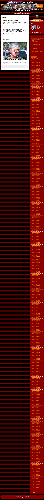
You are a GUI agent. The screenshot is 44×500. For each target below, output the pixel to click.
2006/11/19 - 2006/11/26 (36, 240)
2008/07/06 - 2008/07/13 (36, 364)
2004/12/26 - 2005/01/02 (36, 100)
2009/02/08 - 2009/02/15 (36, 406)
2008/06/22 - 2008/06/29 (36, 361)
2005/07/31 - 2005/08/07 (36, 143)
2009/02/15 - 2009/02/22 (36, 407)
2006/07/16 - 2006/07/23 (36, 214)
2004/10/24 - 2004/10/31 (36, 88)
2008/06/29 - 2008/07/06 (36, 362)
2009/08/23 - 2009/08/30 (36, 446)
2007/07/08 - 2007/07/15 (36, 288)
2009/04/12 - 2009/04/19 (36, 419)
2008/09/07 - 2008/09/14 (36, 377)
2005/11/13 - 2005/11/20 (36, 165)
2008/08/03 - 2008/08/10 (36, 369)
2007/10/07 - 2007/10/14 (36, 307)
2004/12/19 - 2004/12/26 (36, 98)
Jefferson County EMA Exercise (37, 51)
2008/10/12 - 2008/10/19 (36, 384)
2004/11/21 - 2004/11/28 (36, 94)
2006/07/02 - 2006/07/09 (36, 211)
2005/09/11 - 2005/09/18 (36, 152)
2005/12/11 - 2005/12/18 (36, 171)
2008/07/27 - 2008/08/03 (36, 368)
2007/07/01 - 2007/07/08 (36, 287)
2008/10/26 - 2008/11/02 (36, 387)
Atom (34, 492)
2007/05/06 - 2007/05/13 (36, 275)
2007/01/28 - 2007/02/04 (36, 255)
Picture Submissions (34, 58)
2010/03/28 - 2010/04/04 (36, 484)
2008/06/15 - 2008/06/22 (36, 359)
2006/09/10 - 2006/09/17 (36, 226)
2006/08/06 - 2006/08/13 (36, 219)
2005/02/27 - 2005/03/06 (36, 111)
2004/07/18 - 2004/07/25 (36, 68)
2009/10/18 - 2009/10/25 (36, 455)
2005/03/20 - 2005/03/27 (36, 116)
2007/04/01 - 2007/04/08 (36, 268)
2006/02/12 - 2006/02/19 (36, 184)
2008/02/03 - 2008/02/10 (36, 332)
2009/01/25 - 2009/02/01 (36, 403)
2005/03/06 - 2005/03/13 (36, 113)
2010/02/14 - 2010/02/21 (36, 475)
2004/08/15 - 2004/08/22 (36, 74)
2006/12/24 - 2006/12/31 (36, 248)
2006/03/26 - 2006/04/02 (36, 191)
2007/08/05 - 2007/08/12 (36, 294)
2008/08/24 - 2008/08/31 (36, 374)
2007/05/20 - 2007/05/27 (36, 278)
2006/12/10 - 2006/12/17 (36, 245)
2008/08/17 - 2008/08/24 (36, 372)
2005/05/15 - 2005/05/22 (36, 127)
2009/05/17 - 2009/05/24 (36, 426)
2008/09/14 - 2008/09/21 (36, 378)
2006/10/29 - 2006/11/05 (36, 236)
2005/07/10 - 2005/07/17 (36, 139)
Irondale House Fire (35, 41)
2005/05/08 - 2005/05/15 (36, 126)
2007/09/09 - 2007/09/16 (36, 301)
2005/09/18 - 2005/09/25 (36, 153)
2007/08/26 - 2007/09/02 (36, 298)
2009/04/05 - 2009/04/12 (36, 417)
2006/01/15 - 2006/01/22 (36, 178)
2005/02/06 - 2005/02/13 (36, 107)
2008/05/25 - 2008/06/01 (36, 355)
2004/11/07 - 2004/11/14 (36, 91)
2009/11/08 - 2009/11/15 (36, 459)
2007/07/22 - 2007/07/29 (36, 291)
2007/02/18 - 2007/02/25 (36, 259)
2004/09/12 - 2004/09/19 (36, 79)
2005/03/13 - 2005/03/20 (36, 114)
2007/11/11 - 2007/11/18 (36, 314)
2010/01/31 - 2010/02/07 (36, 474)
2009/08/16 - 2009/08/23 (36, 445)
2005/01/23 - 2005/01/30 (36, 104)
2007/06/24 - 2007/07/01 (36, 285)
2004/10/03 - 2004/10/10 (36, 84)
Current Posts (34, 488)
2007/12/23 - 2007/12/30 (36, 323)
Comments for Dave (34, 56)
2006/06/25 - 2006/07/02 (36, 210)
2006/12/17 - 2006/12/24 (36, 246)
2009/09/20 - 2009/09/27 (36, 449)
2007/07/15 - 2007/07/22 (36, 290)
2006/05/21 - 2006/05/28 (36, 203)
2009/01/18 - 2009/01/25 (36, 401)
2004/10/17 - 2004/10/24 (36, 87)
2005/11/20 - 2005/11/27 (36, 166)
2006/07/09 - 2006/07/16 (36, 213)
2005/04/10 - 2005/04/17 (36, 120)
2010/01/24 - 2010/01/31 (36, 472)
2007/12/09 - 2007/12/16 (36, 320)
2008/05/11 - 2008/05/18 (36, 352)
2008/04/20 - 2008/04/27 (36, 348)
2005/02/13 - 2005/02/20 (36, 108)
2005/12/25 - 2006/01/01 (36, 174)
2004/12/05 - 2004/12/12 (36, 97)
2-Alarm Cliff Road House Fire (36, 52)
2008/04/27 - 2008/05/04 (36, 349)
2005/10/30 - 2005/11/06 (36, 162)
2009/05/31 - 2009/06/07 (36, 429)
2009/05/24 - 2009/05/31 (36, 427)
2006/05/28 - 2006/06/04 (36, 204)
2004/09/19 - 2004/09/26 (36, 81)
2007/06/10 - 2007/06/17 (36, 282)
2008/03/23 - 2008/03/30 (36, 342)
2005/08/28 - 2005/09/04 (36, 149)
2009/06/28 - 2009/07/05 (36, 435)
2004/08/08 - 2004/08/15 (36, 72)
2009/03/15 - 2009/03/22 (36, 413)
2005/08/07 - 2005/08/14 (36, 145)
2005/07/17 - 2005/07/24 (36, 140)
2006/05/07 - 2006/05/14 (36, 200)
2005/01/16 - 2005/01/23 (36, 103)
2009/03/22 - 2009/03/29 (36, 414)
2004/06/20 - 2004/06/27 (36, 62)
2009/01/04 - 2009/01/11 (36, 398)
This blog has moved (35, 37)
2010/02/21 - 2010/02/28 (36, 477)
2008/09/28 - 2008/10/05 (36, 381)
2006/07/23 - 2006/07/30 (36, 216)
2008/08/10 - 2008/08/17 (36, 371)
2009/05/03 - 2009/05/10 (36, 423)
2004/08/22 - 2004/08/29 (36, 75)
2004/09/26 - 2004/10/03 (36, 82)
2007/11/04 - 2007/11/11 (36, 313)
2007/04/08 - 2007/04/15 (36, 269)
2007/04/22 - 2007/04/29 (36, 272)
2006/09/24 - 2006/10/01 (36, 229)
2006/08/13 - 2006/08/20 (36, 220)
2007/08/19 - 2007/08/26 (36, 297)
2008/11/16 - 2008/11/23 (36, 391)
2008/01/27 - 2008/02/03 (36, 330)
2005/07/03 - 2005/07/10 (36, 137)
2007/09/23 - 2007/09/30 (36, 304)
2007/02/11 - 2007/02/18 (36, 258)
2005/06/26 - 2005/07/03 (36, 136)
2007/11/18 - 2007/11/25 (36, 316)
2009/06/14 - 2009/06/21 (36, 432)
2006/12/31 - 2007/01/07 (36, 249)
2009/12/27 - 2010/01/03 (36, 468)
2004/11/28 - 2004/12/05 (36, 95)
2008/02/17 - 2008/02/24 (36, 335)
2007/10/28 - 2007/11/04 (36, 311)
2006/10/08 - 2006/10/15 (36, 232)
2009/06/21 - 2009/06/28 (36, 433)
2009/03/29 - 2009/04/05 (36, 416)
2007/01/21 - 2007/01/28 (36, 253)
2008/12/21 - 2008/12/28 (36, 397)
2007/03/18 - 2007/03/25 (36, 265)
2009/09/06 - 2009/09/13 (36, 448)
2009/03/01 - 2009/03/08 (36, 410)
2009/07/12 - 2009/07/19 (36, 438)
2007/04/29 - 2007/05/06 (36, 274)
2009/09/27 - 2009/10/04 (36, 451)
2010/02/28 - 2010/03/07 (36, 478)
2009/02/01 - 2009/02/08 (36, 404)
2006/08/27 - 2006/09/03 (36, 223)
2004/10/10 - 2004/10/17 (36, 85)
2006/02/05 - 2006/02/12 (36, 182)
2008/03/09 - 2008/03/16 (36, 339)
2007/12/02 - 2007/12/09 (36, 319)
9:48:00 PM (13, 65)
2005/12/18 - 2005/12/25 (36, 172)
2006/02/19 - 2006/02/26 (36, 185)
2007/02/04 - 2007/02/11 (36, 256)
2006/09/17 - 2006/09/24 (36, 227)
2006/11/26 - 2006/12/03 (36, 242)
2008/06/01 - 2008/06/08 (36, 356)
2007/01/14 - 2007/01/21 (36, 252)
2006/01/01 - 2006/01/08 (36, 175)
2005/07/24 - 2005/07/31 (36, 142)
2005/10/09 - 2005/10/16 (36, 158)
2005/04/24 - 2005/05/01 (36, 123)
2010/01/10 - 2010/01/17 (36, 471)
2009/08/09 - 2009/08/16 (36, 443)
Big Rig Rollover (34, 48)
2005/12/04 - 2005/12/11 (36, 169)
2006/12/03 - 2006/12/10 (36, 243)
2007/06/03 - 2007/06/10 (36, 281)
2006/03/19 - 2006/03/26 (36, 190)
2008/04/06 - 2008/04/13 (36, 345)
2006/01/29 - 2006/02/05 (36, 181)
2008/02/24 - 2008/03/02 (36, 336)
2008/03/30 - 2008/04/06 (36, 343)
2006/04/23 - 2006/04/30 (36, 197)
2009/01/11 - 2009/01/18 (36, 400)
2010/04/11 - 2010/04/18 (36, 487)
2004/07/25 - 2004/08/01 (36, 69)
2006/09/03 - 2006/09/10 (36, 224)
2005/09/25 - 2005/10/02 (36, 155)
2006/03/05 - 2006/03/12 (36, 187)
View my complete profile (36, 32)
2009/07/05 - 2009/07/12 (36, 436)
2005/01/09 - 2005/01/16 (36, 101)
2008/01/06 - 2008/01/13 (36, 326)
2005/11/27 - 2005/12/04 (36, 168)
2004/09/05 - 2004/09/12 (36, 78)
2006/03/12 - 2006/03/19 (36, 188)
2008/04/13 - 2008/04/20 (36, 346)
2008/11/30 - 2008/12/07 (36, 394)
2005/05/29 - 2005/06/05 (36, 130)
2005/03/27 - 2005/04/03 (36, 117)
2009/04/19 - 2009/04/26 (36, 420)
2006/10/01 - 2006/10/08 (36, 230)
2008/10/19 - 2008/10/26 (36, 385)
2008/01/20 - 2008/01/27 (36, 329)
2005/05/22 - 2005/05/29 (36, 129)
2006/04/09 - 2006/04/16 (36, 194)
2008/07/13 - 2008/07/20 (36, 365)
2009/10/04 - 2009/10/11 (36, 452)
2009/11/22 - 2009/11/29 (36, 461)
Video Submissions (34, 57)
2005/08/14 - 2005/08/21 (36, 146)
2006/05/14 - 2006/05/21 (36, 201)
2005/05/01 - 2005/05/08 (36, 124)
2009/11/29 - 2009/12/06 (36, 462)
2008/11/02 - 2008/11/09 (36, 388)
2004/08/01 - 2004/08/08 (36, 71)
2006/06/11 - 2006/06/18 (36, 207)
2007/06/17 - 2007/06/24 (36, 284)
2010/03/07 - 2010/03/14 (36, 480)
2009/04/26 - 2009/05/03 (36, 422)
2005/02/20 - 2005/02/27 (36, 110)
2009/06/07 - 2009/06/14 (36, 430)
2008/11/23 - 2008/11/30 (36, 393)
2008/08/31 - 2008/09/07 (36, 375)
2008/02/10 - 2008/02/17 (36, 333)
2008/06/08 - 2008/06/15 (36, 358)
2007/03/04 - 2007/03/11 (36, 262)
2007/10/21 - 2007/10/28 (36, 310)
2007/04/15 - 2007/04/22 (36, 271)
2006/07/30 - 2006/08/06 (36, 217)
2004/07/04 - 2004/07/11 (36, 65)
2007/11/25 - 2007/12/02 (36, 317)
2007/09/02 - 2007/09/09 (36, 300)
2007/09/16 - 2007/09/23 (36, 303)
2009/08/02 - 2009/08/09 (36, 442)
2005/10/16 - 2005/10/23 (36, 159)
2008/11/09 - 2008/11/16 (36, 390)
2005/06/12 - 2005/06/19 (36, 133)
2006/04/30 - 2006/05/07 (36, 198)
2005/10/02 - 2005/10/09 (36, 156)
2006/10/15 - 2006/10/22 (36, 233)
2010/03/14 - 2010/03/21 (36, 481)
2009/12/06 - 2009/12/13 (36, 464)
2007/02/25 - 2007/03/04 (36, 261)
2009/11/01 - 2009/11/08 (36, 458)
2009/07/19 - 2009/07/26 (36, 439)
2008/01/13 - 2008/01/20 (36, 327)
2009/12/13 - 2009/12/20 (36, 465)
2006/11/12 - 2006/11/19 (36, 239)
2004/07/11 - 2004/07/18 (36, 66)
